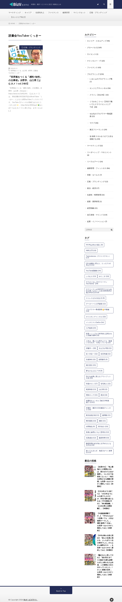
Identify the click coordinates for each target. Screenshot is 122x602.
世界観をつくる (16, 71)
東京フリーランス (97, 128)
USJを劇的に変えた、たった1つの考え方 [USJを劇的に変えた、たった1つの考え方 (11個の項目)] (98, 261)
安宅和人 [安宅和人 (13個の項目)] (105, 380)
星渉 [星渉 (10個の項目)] (104, 392)
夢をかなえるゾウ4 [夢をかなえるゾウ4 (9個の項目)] (94, 367)
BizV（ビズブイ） (31, 596)
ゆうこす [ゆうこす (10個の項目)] (104, 273)
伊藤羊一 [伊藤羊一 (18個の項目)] (91, 345)
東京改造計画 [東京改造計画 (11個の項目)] (92, 412)
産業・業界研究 (93, 198)
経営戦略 (90, 205)
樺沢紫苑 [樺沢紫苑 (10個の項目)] (91, 417)
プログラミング (93, 74)
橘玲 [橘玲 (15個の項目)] (102, 417)
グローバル (91, 48)
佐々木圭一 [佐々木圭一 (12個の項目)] (92, 350)
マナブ (92, 121)
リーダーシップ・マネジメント (99, 150)
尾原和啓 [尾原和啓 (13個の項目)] (91, 386)
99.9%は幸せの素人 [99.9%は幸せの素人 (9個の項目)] (94, 241)
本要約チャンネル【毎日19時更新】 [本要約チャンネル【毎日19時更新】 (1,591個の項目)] (97, 398)
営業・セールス (93, 172)
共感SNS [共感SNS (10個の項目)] (91, 356)
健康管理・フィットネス (96, 166)
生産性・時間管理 (94, 192)
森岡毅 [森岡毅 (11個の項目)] (106, 412)
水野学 (30, 71)
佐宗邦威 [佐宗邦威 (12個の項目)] (105, 350)
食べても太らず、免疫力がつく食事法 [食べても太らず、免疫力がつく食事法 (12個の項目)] (99, 448)
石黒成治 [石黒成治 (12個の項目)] (91, 434)
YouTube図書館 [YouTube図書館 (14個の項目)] (93, 267)
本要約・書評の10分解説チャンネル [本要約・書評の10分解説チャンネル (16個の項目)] (98, 405)
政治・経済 (91, 185)
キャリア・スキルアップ (96, 41)
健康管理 (66, 12)
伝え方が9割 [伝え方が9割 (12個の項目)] (105, 345)
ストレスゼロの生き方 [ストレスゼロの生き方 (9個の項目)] (95, 295)
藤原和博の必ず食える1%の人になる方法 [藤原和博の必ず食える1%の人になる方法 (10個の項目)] (98, 441)
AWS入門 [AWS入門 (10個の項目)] (91, 247)
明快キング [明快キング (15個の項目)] (92, 392)
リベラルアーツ (93, 159)
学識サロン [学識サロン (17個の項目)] (92, 380)
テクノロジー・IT (94, 61)
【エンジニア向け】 (18, 17)
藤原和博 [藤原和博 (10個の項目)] (104, 434)
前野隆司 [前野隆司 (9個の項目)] (103, 356)
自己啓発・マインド (95, 212)
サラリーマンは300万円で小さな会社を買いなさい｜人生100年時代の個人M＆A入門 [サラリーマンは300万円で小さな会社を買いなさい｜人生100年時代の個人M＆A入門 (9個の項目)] (99, 287)
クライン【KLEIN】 (97, 94)
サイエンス (91, 54)
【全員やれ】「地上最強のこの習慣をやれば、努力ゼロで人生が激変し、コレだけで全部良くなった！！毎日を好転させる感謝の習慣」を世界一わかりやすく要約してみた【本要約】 (105, 473)
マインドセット (79, 12)
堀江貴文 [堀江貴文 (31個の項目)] (91, 362)
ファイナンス (53, 12)
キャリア (28, 12)
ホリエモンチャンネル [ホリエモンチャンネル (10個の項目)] (96, 313)
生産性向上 (40, 12)
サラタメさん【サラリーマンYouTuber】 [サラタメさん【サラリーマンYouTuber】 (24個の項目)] (96, 279)
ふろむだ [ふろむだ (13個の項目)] (91, 273)
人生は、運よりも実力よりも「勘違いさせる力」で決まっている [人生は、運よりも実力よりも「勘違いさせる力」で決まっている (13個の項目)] (99, 338)
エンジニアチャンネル (98, 87)
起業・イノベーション (96, 218)
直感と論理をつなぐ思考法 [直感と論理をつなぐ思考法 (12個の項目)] (97, 429)
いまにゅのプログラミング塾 (101, 78)
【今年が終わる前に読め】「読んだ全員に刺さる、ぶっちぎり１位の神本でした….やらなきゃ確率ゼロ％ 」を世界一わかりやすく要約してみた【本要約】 (105, 539)
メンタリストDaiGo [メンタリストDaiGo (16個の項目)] (95, 319)
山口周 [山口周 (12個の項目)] (103, 386)
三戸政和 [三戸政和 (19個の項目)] (91, 325)
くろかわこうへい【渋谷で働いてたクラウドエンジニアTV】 (101, 103)
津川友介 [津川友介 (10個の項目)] (103, 423)
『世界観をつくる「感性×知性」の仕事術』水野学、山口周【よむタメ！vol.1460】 (25, 80)
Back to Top (61, 587)
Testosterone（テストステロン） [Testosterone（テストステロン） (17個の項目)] (98, 253)
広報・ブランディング (98, 12)
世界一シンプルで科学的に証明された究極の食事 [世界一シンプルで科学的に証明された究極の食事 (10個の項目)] (99, 331)
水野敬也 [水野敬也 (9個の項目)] (90, 423)
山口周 (24, 71)
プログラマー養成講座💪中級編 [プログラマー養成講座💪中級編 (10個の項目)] (97, 307)
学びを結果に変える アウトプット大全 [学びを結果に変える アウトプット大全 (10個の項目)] (98, 374)
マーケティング (14, 12)
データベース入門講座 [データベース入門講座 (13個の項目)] (96, 300)
